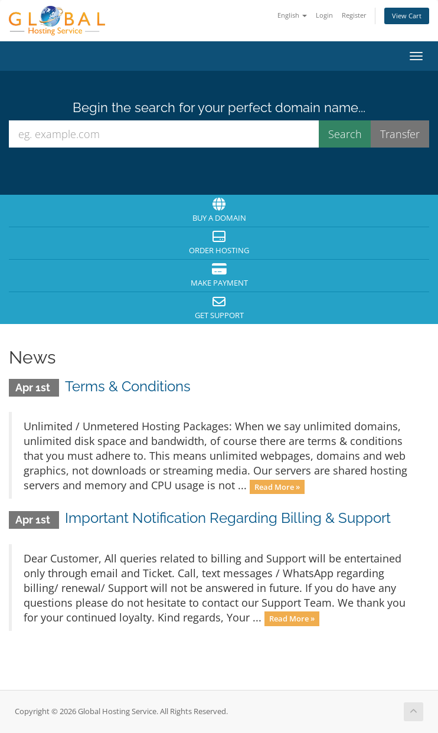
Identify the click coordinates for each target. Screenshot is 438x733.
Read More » (277, 486)
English (292, 15)
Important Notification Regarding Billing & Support (228, 517)
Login (324, 15)
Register (354, 15)
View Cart (406, 15)
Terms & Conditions (128, 386)
